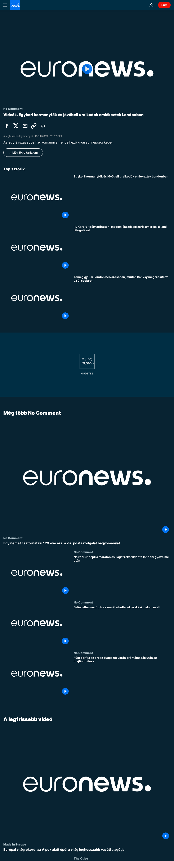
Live (164, 5)
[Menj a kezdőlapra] (15, 5)
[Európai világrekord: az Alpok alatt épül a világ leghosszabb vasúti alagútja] (87, 850)
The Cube (81, 858)
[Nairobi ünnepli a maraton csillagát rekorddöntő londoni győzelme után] (122, 575)
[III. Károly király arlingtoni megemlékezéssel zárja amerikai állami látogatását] (122, 247)
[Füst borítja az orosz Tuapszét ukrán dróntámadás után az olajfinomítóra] (122, 676)
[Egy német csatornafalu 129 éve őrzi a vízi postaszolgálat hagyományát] (87, 543)
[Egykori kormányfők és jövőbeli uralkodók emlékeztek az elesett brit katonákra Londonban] (122, 197)
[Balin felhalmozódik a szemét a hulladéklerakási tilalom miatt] (122, 626)
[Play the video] (87, 69)
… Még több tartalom (23, 152)
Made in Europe (14, 844)
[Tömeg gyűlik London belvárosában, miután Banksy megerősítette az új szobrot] (122, 298)
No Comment (13, 538)
